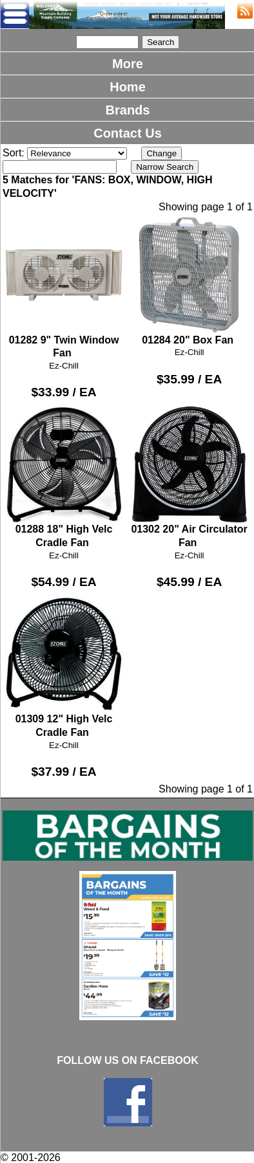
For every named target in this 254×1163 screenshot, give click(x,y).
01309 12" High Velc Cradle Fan (63, 667)
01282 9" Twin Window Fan (63, 287)
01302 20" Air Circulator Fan (189, 477)
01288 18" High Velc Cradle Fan (63, 477)
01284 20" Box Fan (189, 280)
